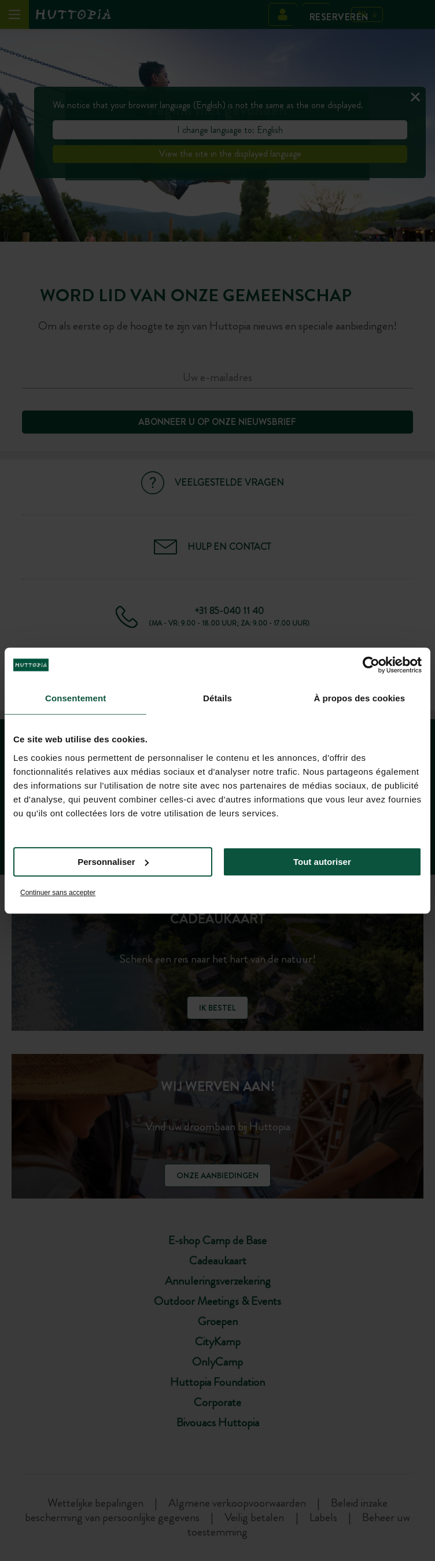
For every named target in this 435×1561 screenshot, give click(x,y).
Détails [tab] (217, 698)
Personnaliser (113, 862)
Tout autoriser (322, 862)
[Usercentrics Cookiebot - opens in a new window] (371, 665)
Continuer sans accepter (57, 893)
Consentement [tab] (75, 698)
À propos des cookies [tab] (359, 698)
